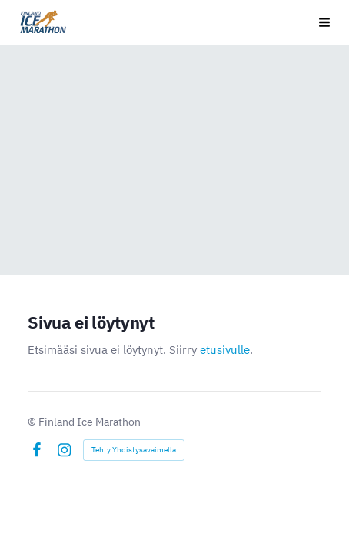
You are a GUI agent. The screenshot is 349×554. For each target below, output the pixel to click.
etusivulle (225, 349)
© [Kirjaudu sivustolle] (33, 422)
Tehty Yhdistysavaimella (133, 450)
